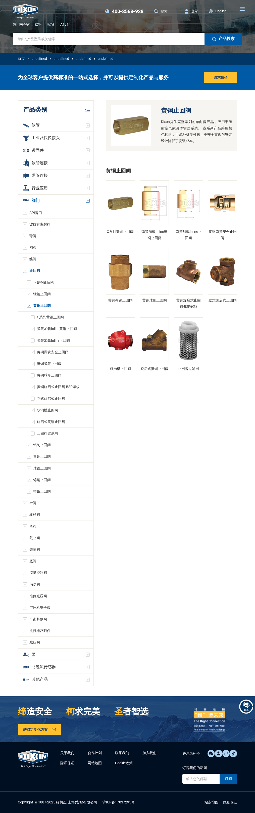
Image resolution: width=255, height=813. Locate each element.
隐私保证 (67, 763)
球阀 (32, 236)
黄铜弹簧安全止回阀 (53, 352)
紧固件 (33, 150)
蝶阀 (32, 259)
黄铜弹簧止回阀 (49, 364)
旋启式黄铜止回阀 (51, 422)
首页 (21, 59)
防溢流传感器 (39, 666)
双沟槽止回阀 (47, 410)
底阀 (32, 561)
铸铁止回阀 (42, 491)
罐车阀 (34, 549)
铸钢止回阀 (42, 480)
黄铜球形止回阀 (49, 375)
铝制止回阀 (42, 445)
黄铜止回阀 (42, 306)
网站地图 (95, 763)
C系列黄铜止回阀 (50, 317)
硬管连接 (35, 175)
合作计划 (95, 753)
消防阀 (34, 584)
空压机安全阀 (39, 608)
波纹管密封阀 (39, 224)
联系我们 (122, 753)
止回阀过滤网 (47, 433)
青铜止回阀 (42, 456)
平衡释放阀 (38, 619)
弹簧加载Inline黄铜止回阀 (57, 329)
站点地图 (212, 802)
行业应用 (35, 188)
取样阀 (34, 514)
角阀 (32, 526)
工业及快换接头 (41, 138)
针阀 (32, 503)
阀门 (31, 200)
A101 (64, 24)
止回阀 (34, 271)
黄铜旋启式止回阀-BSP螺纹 (58, 387)
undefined (39, 59)
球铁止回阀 (42, 468)
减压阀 (34, 642)
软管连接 (35, 163)
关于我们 (67, 753)
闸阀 (32, 247)
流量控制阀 (38, 573)
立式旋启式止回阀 (51, 399)
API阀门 (35, 213)
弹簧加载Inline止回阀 (53, 340)
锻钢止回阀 (42, 294)
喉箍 (51, 24)
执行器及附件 (39, 631)
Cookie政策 (124, 763)
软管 (38, 24)
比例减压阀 (38, 596)
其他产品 (35, 679)
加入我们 (149, 753)
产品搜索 (223, 38)
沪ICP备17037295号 (119, 802)
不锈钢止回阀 (43, 282)
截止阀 (34, 538)
